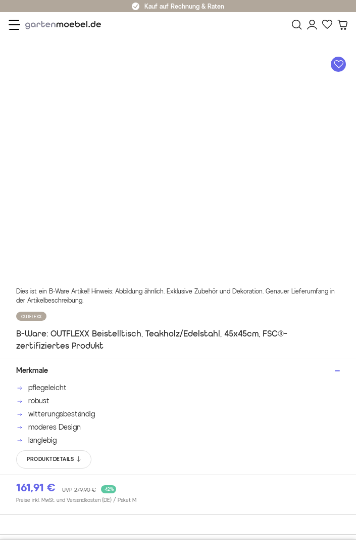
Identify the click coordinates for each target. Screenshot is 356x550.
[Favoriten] (327, 25)
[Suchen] (297, 25)
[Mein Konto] (312, 25)
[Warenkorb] (342, 25)
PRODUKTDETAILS (54, 459)
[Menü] (14, 25)
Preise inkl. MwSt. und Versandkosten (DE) (76, 500)
